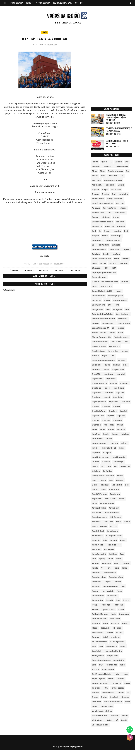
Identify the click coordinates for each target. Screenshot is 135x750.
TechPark (127, 683)
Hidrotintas (121, 430)
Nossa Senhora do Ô (114, 545)
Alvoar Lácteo (113, 176)
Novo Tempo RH (109, 550)
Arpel (113, 194)
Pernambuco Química (99, 577)
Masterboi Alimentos (112, 513)
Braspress (95, 236)
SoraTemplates (64, 747)
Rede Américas (124, 614)
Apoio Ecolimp (110, 185)
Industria (115, 443)
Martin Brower (114, 508)
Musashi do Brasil (98, 531)
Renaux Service (115, 619)
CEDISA (114, 268)
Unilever (94, 706)
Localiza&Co (105, 485)
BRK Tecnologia (116, 236)
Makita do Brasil (110, 499)
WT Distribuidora (97, 720)
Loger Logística (117, 485)
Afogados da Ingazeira (115, 171)
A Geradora (118, 162)
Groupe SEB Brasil (118, 370)
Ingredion (95, 448)
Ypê (117, 720)
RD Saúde (121, 609)
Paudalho (126, 563)
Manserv (121, 499)
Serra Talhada (96, 651)
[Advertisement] (45, 225)
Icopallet (106, 434)
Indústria (124, 443)
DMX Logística (122, 319)
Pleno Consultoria (108, 591)
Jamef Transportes (119, 457)
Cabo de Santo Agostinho (100, 245)
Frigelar (104, 356)
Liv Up (111, 480)
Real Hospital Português (100, 614)
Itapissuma (96, 453)
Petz (123, 586)
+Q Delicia (104, 162)
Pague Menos (106, 563)
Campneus (126, 250)
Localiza (94, 485)
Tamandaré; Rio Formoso (100, 683)
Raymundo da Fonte (108, 609)
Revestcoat (115, 623)
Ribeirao (95, 628)
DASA (109, 305)
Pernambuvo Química (116, 577)
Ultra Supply (114, 697)
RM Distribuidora (97, 633)
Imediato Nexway (97, 439)
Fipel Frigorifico (114, 346)
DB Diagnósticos (97, 310)
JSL (102, 466)
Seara (94, 646)
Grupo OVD (116, 406)
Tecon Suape (96, 688)
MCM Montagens (115, 517)
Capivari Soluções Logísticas (101, 259)
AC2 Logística (108, 166)
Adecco (94, 171)
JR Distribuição (118, 462)
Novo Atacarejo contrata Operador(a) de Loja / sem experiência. (116, 117)
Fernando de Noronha (99, 346)
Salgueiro (110, 633)
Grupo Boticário (97, 379)
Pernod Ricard (96, 582)
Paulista (95, 568)
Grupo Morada (113, 402)
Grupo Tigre (121, 416)
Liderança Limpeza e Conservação (103, 476)
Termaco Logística (117, 688)
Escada (120, 333)
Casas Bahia (123, 263)
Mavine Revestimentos (99, 517)
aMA (122, 176)
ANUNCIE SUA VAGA (16, 3)
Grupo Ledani (96, 397)
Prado (118, 600)
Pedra (108, 568)
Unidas (127, 702)
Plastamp (95, 591)
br (100, 231)
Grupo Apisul (121, 374)
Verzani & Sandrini (107, 706)
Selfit (101, 646)
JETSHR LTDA (106, 462)
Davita (117, 305)
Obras (122, 554)
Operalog (102, 559)
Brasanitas (117, 231)
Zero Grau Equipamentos (100, 725)
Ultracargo (125, 697)
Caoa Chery (116, 254)
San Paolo (119, 633)
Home (4, 3)
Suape (126, 674)
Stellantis (95, 669)
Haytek (102, 430)
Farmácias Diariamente (100, 342)
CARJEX (116, 259)
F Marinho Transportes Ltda (101, 337)
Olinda (94, 559)
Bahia (109, 213)
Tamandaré (120, 679)
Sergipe (122, 646)
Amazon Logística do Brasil (113, 180)
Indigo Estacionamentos (100, 443)
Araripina (105, 190)
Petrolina (118, 582)
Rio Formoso (118, 628)
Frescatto (95, 356)
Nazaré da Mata (97, 536)
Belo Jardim (106, 217)
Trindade (104, 697)
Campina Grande (114, 250)
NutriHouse (113, 554)
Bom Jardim (120, 222)
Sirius (94, 665)
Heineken (111, 430)
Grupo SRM (110, 416)
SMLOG (101, 665)
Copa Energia (96, 300)
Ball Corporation (120, 213)
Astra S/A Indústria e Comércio (102, 203)
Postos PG (109, 600)
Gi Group (107, 365)
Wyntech (109, 720)
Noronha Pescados (98, 545)
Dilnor (127, 310)
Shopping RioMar (112, 656)
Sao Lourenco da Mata (99, 642)
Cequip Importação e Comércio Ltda (104, 273)
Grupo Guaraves (119, 388)
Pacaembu (95, 563)
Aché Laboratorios (122, 166)
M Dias (104, 490)
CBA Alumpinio (96, 268)
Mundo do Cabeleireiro (99, 526)
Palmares (117, 563)
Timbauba (95, 693)
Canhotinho (96, 254)
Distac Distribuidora (122, 314)
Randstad (95, 609)
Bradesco (107, 231)
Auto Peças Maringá (109, 208)
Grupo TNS (95, 420)
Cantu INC (106, 254)
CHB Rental (124, 282)
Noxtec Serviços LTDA (99, 554)
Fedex (126, 342)
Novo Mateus (96, 550)
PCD (102, 568)
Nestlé (105, 540)
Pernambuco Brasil (110, 573)
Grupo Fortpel (96, 388)
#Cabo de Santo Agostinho (42, 264)
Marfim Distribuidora (107, 503)
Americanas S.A (97, 185)
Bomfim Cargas (97, 226)
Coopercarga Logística (115, 296)
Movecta (127, 522)
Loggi (127, 485)
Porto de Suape (112, 596)
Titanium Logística (108, 693)
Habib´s (94, 430)
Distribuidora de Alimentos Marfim (103, 319)
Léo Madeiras (107, 471)
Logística (95, 490)
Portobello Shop (97, 600)
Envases (112, 333)
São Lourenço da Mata (117, 642)
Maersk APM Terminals (99, 494)
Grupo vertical (109, 425)
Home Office (96, 434)
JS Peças (95, 466)
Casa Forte (112, 263)
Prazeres (126, 600)
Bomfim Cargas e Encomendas (115, 226)
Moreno (118, 522)
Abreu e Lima (96, 166)
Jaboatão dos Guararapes (100, 457)
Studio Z (117, 674)
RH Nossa (125, 623)
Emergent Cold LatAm (99, 333)
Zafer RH (124, 720)
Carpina (94, 263)
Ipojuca (121, 448)
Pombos (119, 591)
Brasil (45, 32)
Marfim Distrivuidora (99, 508)
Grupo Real (123, 411)
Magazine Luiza (115, 494)
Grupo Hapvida (96, 393)
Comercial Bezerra (106, 286)
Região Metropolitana (99, 619)
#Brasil (27, 264)
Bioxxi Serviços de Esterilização (102, 222)
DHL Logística (117, 310)
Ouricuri (118, 559)
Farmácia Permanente (121, 337)
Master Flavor (96, 513)
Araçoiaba (95, 190)
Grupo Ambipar (108, 374)
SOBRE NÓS (79, 3)
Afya (127, 171)
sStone (122, 665)
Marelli (94, 503)
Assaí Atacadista (98, 199)
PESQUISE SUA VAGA (43, 3)
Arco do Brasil (116, 190)
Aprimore (121, 185)
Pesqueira (108, 582)
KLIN (115, 466)
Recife (114, 614)
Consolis (118, 291)
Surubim (111, 679)
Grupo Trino (106, 420)
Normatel (113, 540)
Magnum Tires (97, 499)
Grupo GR (107, 388)
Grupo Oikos (106, 406)
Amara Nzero (96, 180)
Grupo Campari (110, 379)
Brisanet (105, 236)
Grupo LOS (107, 397)
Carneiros (125, 259)
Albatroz (95, 176)
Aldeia (103, 176)
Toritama (121, 693)
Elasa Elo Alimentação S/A (100, 328)
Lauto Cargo (96, 471)
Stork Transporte (108, 669)
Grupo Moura (126, 402)
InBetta (109, 439)
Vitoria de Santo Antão (99, 716)
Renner (105, 623)
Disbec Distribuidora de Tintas (102, 314)
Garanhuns (121, 360)
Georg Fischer (96, 365)
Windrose (125, 716)
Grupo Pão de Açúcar (99, 411)
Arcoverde (95, 194)
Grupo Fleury (124, 383)
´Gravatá (95, 162)
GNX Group (116, 365)
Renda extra (96, 623)
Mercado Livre (96, 522)
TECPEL (106, 688)
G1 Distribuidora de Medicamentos (103, 360)
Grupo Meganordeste (99, 402)
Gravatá (106, 370)
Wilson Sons (115, 716)
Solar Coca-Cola (112, 665)
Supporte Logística (98, 679)
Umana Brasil (96, 702)
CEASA (106, 268)
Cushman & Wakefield (120, 300)
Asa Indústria (123, 194)
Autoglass (123, 208)
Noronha (122, 540)
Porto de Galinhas (98, 596)
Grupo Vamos (117, 420)
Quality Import (106, 605)
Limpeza (94, 480)
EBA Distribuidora (124, 323)
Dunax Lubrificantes (108, 323)
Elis (113, 328)
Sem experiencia (111, 646)
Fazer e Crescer (116, 342)
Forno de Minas (113, 351)
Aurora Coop (120, 203)
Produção (95, 605)
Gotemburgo (96, 370)
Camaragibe (116, 245)
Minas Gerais (109, 522)
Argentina (105, 194)
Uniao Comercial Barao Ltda (113, 702)
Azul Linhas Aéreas (98, 213)
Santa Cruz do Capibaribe (111, 637)
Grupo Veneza (96, 425)
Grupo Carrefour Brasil (99, 383)
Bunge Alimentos (97, 240)
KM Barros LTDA (125, 466)
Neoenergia (96, 540)
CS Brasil (107, 300)
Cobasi (94, 286)
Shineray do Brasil (98, 656)
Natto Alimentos (112, 531)
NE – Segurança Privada (114, 536)
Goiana (125, 365)
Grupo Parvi (113, 411)
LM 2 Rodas (119, 480)
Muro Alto (113, 526)
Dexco (108, 310)
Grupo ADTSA (96, 374)
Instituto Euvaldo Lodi (109, 448)
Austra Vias (96, 208)
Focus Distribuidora (98, 351)
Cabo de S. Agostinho (113, 240)
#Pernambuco (59, 264)
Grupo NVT (95, 406)
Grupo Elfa (113, 383)
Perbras (124, 568)
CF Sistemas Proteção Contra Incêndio (105, 282)
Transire (95, 697)
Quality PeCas (119, 605)
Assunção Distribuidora (114, 199)
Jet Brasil (95, 462)
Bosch (94, 231)
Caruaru (103, 263)
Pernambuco (96, 573)
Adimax (102, 171)
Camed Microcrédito (99, 250)
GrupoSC (120, 425)
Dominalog (95, 323)
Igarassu (115, 434)
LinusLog (103, 480)
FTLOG (112, 356)
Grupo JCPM (120, 393)
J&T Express (107, 453)
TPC (128, 693)
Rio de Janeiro (105, 628)
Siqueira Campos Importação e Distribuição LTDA (108, 660)
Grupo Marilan (117, 397)
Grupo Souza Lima (98, 416)
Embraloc (121, 328)
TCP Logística (116, 683)
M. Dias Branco (114, 490)
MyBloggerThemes (77, 747)
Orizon (111, 559)
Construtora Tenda (98, 296)
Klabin (109, 466)
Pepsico (116, 568)
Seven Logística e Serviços (113, 651)
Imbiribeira (125, 434)
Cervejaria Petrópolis (99, 277)
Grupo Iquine (109, 393)
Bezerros (116, 217)
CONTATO (29, 3)
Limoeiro (120, 476)
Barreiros (95, 217)
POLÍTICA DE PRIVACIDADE (62, 3)
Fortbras (125, 351)
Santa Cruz (96, 637)
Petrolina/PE (96, 586)
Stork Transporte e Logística (101, 674)
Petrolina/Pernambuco (110, 586)
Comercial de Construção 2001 (102, 291)
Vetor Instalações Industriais (102, 711)
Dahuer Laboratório (98, 305)
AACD (127, 162)
